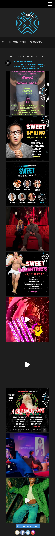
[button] (49, 4)
